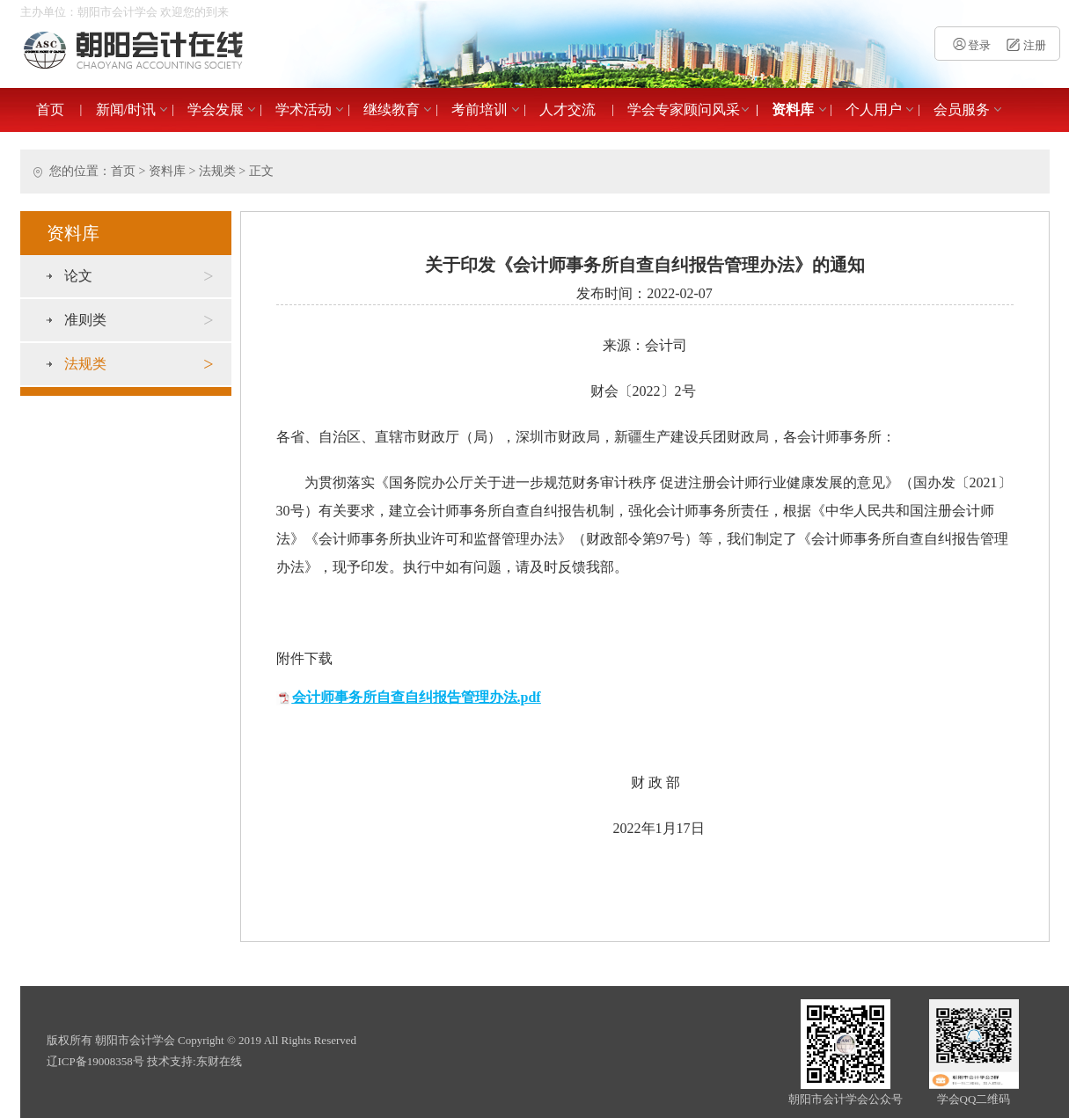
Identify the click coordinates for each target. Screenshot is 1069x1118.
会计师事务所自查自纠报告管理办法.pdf (416, 697)
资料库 (793, 109)
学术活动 (303, 109)
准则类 (139, 320)
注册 (1024, 45)
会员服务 (962, 109)
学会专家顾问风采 (683, 109)
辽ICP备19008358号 (95, 1061)
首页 (50, 109)
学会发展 (215, 109)
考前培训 (479, 109)
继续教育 (391, 109)
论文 (139, 276)
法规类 (217, 171)
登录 (970, 45)
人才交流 (567, 109)
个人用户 (874, 109)
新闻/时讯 (126, 109)
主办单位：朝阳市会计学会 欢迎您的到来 (124, 11)
